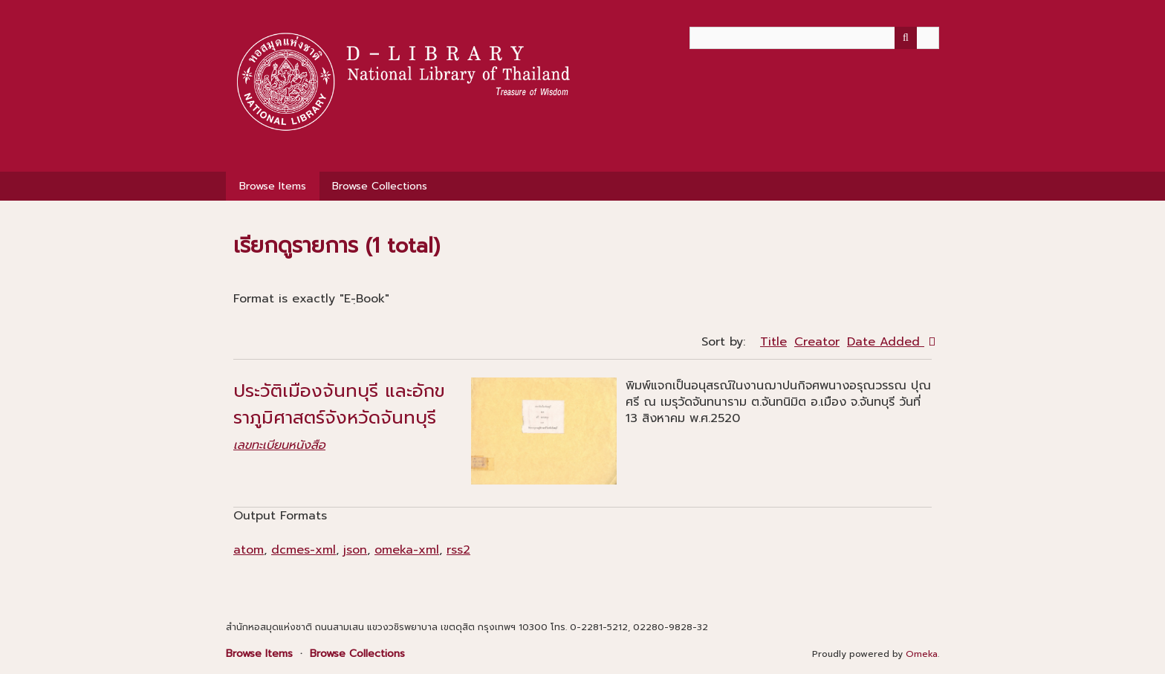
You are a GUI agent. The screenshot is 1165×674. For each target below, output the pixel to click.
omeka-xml (406, 550)
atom (248, 550)
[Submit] (906, 38)
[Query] (814, 38)
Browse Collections (379, 186)
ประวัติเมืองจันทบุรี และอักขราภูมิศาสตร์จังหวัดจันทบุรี (339, 404)
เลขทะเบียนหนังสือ (279, 445)
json (355, 550)
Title (773, 342)
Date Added (885, 342)
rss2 (458, 550)
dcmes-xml (303, 550)
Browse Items (272, 186)
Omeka (922, 654)
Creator (817, 342)
